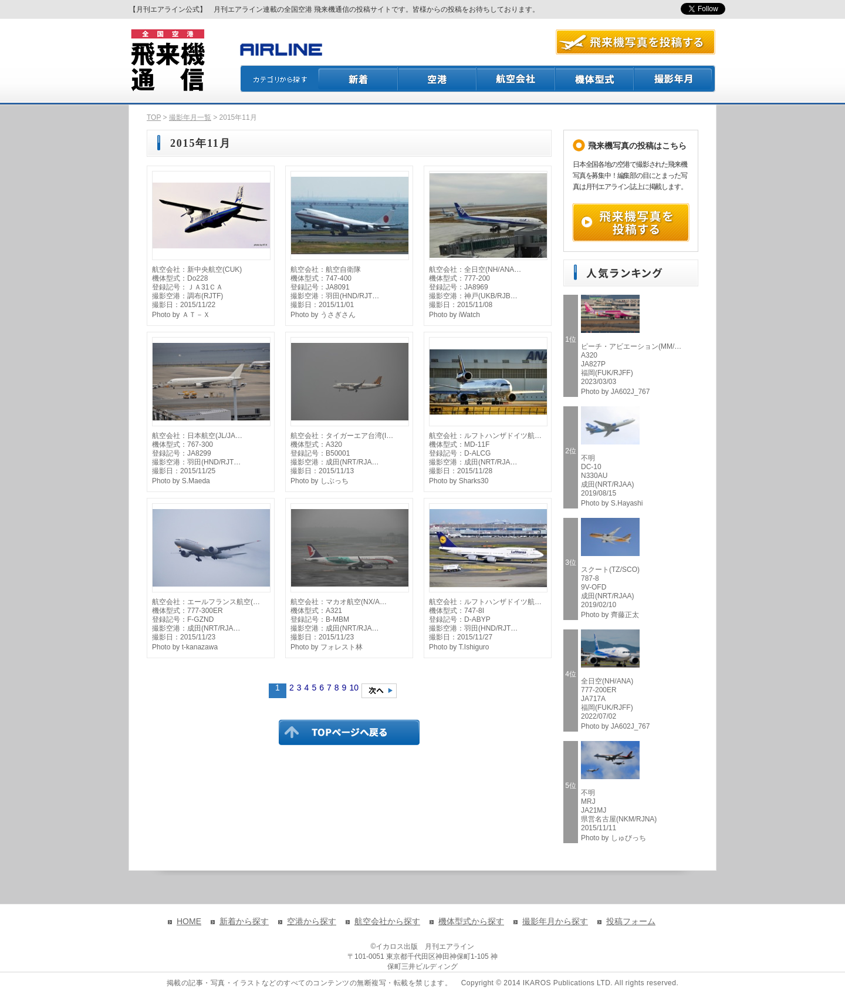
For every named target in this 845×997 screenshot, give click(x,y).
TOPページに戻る (349, 732)
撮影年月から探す (555, 921)
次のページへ (379, 690)
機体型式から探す (471, 921)
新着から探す (244, 921)
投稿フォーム (630, 921)
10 (354, 687)
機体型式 (595, 78)
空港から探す (311, 921)
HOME (189, 921)
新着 (358, 78)
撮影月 (674, 78)
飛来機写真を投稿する (630, 222)
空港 (437, 78)
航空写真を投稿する (635, 42)
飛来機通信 (167, 60)
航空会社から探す (387, 921)
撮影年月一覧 (190, 117)
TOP (154, 117)
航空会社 (516, 78)
